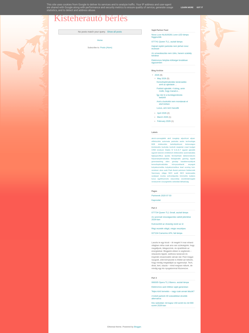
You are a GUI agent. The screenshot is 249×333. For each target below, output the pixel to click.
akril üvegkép (173, 138)
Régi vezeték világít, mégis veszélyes (168, 228)
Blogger (137, 327)
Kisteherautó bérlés (91, 18)
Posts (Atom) (106, 47)
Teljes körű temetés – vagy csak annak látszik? (172, 291)
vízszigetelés (166, 182)
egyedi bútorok (157, 153)
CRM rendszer (157, 150)
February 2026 (164, 121)
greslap (175, 161)
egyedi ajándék (188, 150)
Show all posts (114, 31)
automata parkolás (170, 141)
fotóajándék (176, 159)
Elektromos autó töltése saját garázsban (169, 287)
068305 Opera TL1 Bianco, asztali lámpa (170, 282)
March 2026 (163, 117)
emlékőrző (168, 153)
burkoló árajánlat (176, 147)
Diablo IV (169, 150)
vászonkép (175, 179)
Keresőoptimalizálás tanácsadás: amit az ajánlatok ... (172, 83)
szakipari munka (158, 176)
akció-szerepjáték (158, 138)
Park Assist (173, 170)
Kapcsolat (156, 200)
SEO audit (173, 173)
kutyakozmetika (157, 167)
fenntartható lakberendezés (183, 156)
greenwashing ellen (160, 161)
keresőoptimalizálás (159, 164)
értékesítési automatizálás (184, 153)
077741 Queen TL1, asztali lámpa (166, 41)
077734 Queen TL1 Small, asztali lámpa (169, 212)
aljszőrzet (185, 138)
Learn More (187, 7)
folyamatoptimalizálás (160, 159)
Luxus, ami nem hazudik (168, 108)
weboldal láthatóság (180, 182)
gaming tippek (188, 159)
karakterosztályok (188, 161)
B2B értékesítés (159, 144)
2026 (157, 75)
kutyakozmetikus (172, 167)
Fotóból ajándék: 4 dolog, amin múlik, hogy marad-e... (171, 89)
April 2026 (162, 113)
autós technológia (187, 141)
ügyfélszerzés (163, 179)
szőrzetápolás (172, 176)
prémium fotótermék (186, 170)
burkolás (165, 147)
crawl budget (189, 147)
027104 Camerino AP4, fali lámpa (166, 233)
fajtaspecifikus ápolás (160, 156)
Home (100, 40)
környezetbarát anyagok (183, 164)
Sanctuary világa (159, 173)
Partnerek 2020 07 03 (161, 195)
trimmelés (184, 176)
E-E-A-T (177, 150)
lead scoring (185, 167)
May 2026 (162, 78)
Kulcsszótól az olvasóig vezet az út (167, 224)
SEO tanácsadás (187, 173)
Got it (200, 7)
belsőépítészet (176, 144)
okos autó (163, 170)
